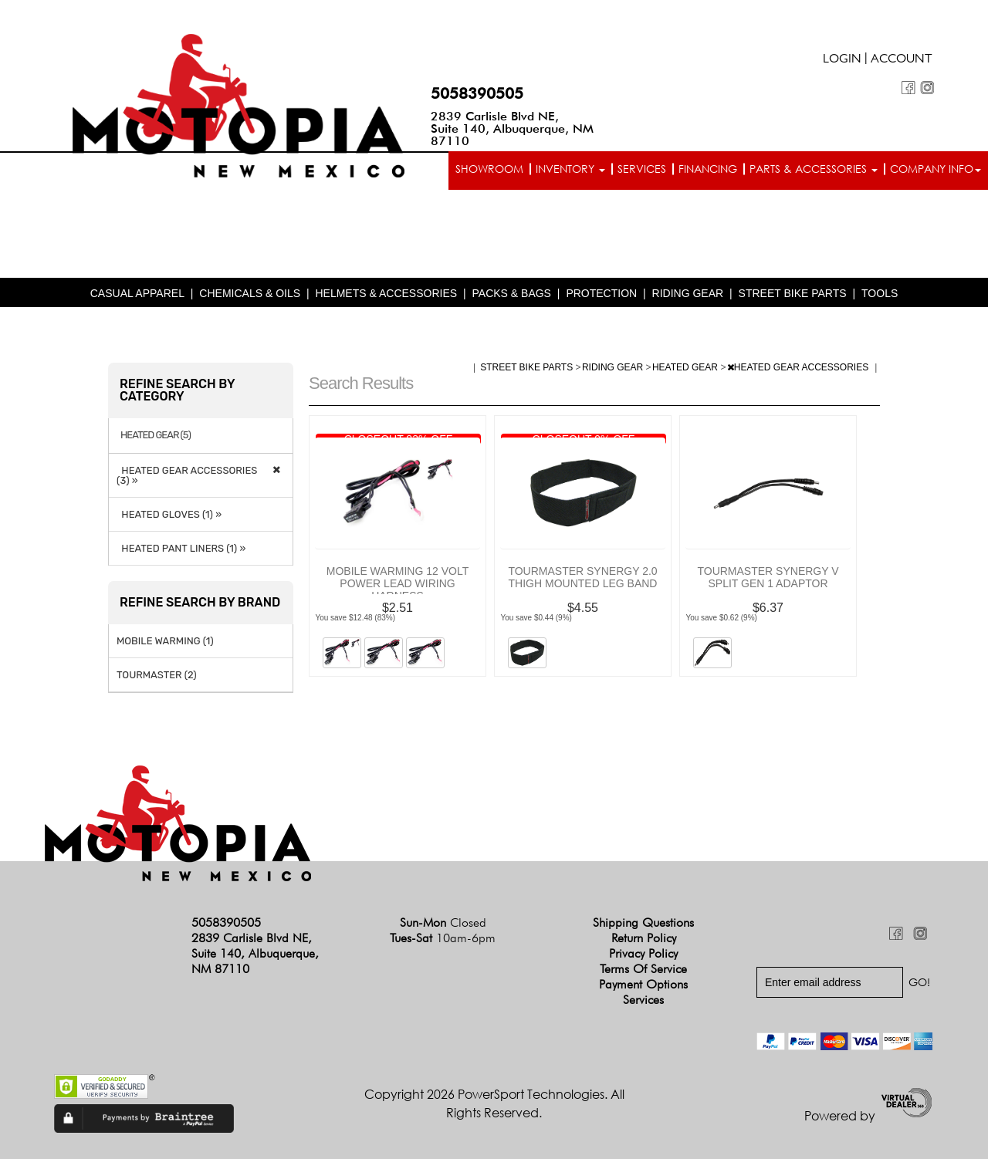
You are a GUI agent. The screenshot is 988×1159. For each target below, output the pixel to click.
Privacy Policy (643, 953)
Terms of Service (643, 968)
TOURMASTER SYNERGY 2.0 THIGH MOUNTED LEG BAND (582, 577)
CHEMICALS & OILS (249, 293)
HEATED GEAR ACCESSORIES (799, 367)
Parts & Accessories (813, 168)
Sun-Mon (443, 922)
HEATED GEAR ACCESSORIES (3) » (187, 475)
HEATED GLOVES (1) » (169, 514)
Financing (707, 168)
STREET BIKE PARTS (793, 293)
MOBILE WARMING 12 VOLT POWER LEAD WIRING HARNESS (398, 583)
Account (901, 60)
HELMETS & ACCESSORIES (386, 293)
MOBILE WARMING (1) (165, 641)
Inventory (570, 168)
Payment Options (643, 984)
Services (642, 168)
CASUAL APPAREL (137, 293)
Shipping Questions (643, 922)
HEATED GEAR (686, 367)
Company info (935, 168)
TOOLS (879, 293)
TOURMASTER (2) (157, 675)
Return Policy (643, 938)
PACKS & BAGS (511, 293)
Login (842, 60)
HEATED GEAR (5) (155, 435)
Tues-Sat (443, 938)
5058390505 (477, 93)
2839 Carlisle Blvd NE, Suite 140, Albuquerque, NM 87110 (512, 128)
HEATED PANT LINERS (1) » (181, 548)
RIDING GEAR (688, 293)
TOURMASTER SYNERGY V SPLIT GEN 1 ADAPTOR (767, 577)
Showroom (489, 168)
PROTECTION (601, 293)
